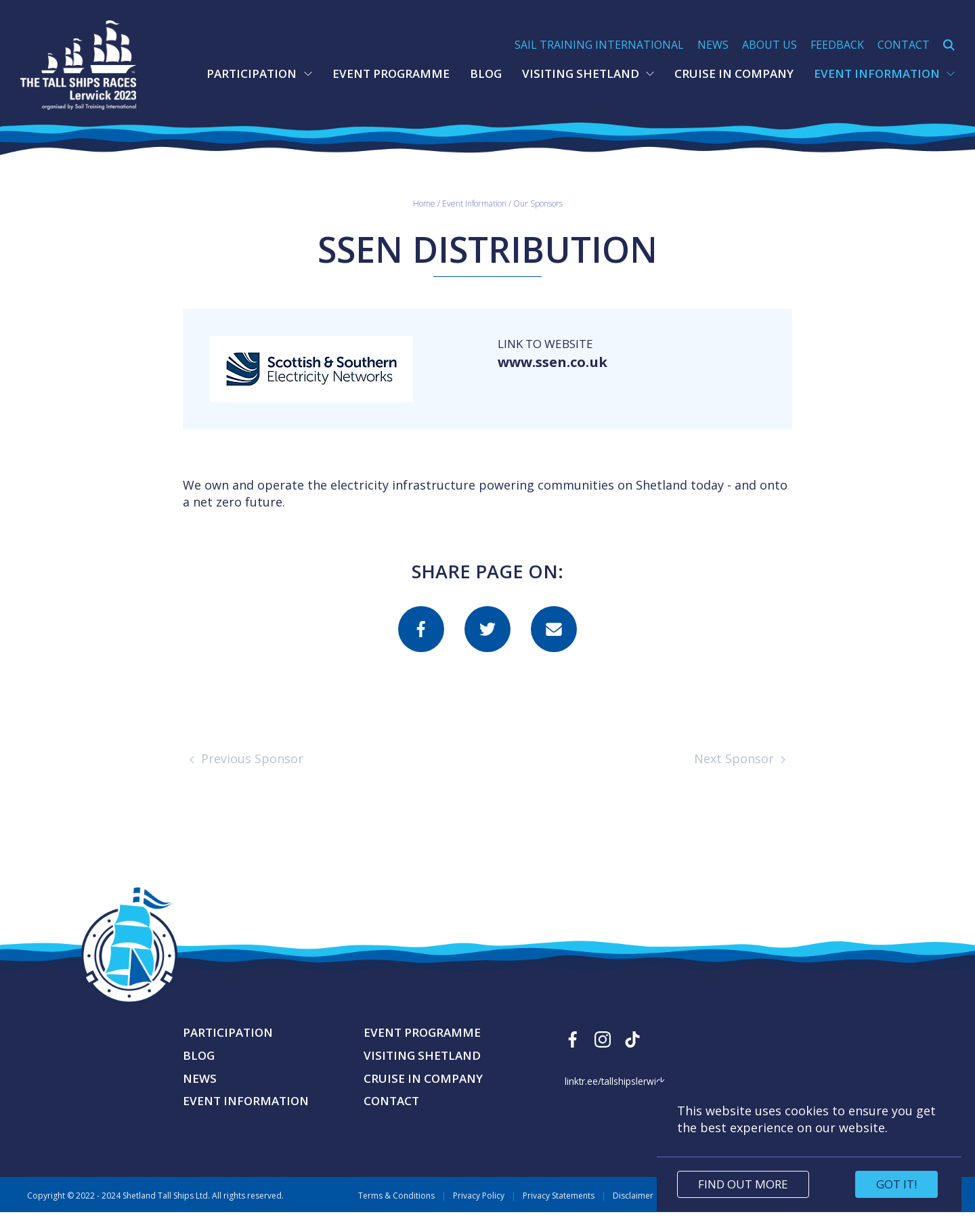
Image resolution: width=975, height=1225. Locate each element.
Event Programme (391, 73)
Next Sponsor (739, 771)
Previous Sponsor (246, 771)
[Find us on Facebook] (573, 1052)
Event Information (884, 73)
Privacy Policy (478, 1208)
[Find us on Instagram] (602, 1052)
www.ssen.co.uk (560, 376)
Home (424, 216)
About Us (769, 44)
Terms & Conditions (396, 1208)
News (713, 44)
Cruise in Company (734, 73)
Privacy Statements (558, 1208)
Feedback (837, 44)
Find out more (743, 1184)
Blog (486, 73)
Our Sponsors (538, 216)
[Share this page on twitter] (487, 642)
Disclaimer (633, 1208)
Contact (904, 44)
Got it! (896, 1184)
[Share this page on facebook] (421, 642)
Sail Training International (599, 44)
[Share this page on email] (554, 642)
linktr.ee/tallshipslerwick (615, 1094)
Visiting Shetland (588, 73)
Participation (259, 73)
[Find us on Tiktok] (632, 1052)
